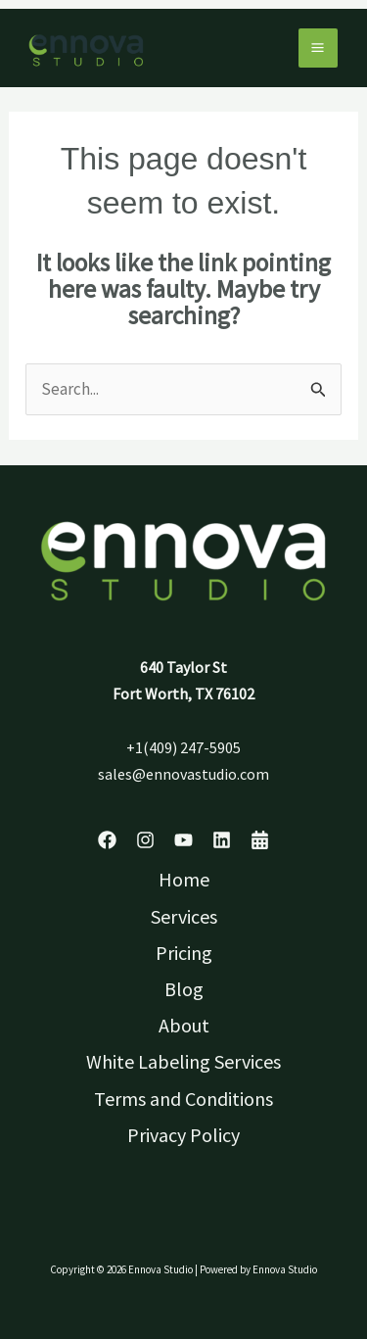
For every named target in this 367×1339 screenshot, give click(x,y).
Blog (184, 989)
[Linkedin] (221, 840)
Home (184, 879)
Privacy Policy (183, 1135)
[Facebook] (107, 840)
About (184, 1025)
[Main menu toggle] (318, 48)
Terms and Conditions (183, 1098)
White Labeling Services (183, 1061)
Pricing (184, 952)
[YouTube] (183, 840)
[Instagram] (145, 840)
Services (184, 916)
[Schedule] (260, 840)
